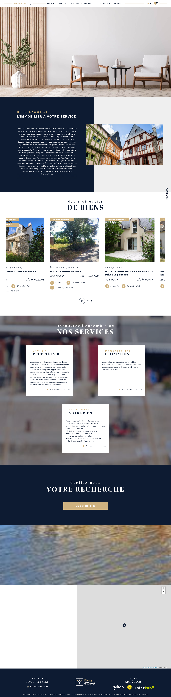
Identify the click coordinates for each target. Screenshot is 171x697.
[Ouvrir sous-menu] (81, 3)
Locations (89, 3)
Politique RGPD (134, 691)
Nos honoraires (80, 691)
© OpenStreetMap (153, 664)
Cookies (145, 691)
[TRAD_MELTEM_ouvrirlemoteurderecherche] (22, 3)
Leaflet (145, 664)
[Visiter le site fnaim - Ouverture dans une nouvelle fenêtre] (129, 684)
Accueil (50, 3)
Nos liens (123, 691)
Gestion (118, 3)
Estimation (104, 3)
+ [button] (163, 584)
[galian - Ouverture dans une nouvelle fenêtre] (118, 684)
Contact (167, 198)
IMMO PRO (75, 3)
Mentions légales (106, 691)
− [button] (163, 588)
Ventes (62, 3)
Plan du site (92, 691)
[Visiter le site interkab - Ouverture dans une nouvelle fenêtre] (144, 684)
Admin (116, 691)
